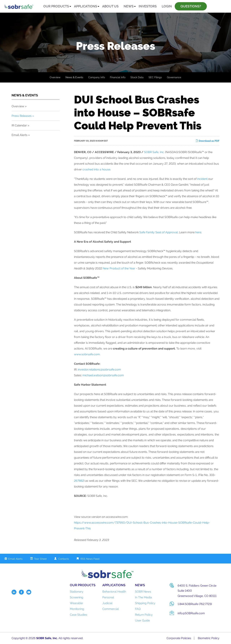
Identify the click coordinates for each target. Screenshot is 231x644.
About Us (110, 6)
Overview (55, 77)
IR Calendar (19, 125)
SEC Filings (155, 77)
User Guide (142, 620)
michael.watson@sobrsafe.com (103, 375)
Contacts (63, 558)
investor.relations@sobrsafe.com (99, 369)
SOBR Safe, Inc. (154, 152)
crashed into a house (96, 169)
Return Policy (144, 614)
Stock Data (136, 77)
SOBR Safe (43, 638)
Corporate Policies (179, 638)
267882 (79, 480)
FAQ (138, 609)
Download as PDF (207, 140)
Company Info (96, 77)
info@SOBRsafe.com (191, 613)
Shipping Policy (145, 603)
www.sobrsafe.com (87, 354)
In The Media (143, 597)
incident (202, 179)
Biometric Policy (208, 638)
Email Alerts (19, 135)
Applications (85, 6)
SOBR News (143, 591)
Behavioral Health (114, 591)
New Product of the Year (119, 268)
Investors (148, 6)
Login (167, 6)
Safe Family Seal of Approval (158, 232)
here (198, 232)
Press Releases (22, 116)
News (129, 6)
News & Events (74, 77)
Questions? (190, 6)
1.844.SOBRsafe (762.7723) (195, 604)
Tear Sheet (40, 558)
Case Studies (78, 614)
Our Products (56, 6)
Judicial (107, 603)
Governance (174, 77)
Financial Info (117, 77)
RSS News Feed (89, 558)
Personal (108, 597)
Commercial (110, 609)
